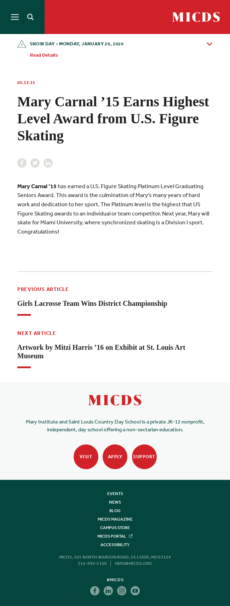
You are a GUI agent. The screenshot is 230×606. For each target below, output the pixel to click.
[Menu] (15, 17)
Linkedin (48, 163)
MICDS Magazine (115, 519)
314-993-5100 (92, 563)
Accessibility (115, 545)
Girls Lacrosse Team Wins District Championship (92, 303)
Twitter (35, 163)
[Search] (29, 17)
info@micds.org (133, 563)
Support (144, 457)
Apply (115, 457)
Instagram (121, 590)
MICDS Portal (115, 536)
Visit (86, 457)
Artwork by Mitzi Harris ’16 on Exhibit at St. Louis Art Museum (101, 351)
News (115, 502)
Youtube (135, 590)
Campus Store (115, 528)
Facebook (22, 163)
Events (115, 493)
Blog (115, 511)
